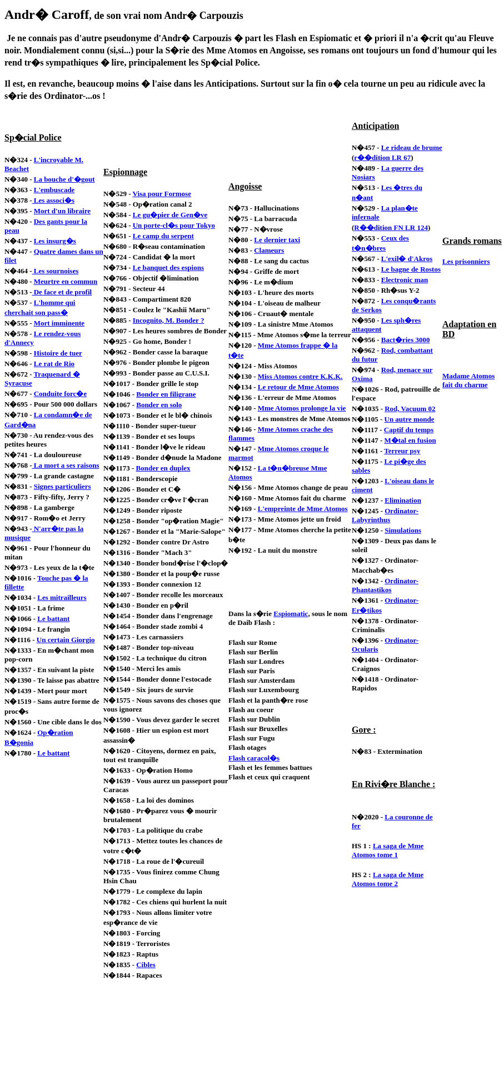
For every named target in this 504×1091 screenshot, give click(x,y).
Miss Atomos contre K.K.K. (300, 376)
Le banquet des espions (168, 267)
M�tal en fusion (410, 440)
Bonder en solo (159, 405)
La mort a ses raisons (65, 465)
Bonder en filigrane (166, 394)
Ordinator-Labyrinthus (385, 515)
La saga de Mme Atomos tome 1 (387, 850)
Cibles (146, 964)
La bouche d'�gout (64, 179)
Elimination (403, 500)
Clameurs (269, 250)
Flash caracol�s (254, 758)
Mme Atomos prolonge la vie (302, 408)
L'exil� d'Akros (407, 258)
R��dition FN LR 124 (391, 227)
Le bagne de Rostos (411, 269)
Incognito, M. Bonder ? (168, 320)
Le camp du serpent (163, 236)
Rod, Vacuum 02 (410, 408)
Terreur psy (402, 451)
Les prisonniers (466, 261)
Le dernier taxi (277, 240)
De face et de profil (62, 292)
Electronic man (404, 280)
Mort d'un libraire (62, 211)
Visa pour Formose (161, 193)
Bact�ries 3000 (405, 340)
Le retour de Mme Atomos (298, 387)
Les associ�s (53, 200)
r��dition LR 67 (382, 157)
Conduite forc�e (60, 393)
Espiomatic (290, 613)
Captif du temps (409, 430)
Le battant (53, 618)
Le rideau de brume (411, 147)
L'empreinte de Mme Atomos (303, 508)
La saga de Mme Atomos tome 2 (387, 879)
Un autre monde (410, 419)
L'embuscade (54, 190)
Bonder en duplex (163, 468)
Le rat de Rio (54, 363)
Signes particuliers (62, 486)
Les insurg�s (55, 241)
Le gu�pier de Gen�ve (170, 215)
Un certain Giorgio (66, 639)
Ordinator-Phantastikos (385, 585)
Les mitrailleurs (61, 597)
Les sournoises (55, 271)
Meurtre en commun (66, 281)
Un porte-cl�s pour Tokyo (174, 225)
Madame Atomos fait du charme (468, 380)
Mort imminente (59, 323)
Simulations (403, 530)
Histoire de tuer (58, 353)
